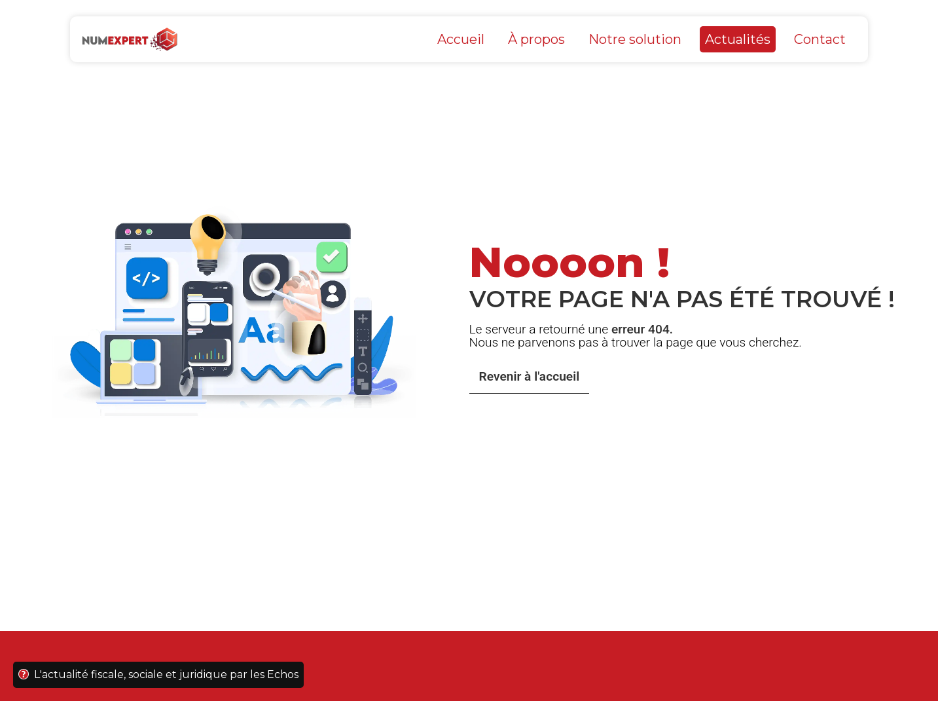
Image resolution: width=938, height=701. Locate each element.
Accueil (460, 39)
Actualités (737, 39)
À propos (536, 39)
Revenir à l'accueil (529, 376)
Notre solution (634, 39)
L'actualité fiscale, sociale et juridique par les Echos (158, 674)
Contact (820, 39)
